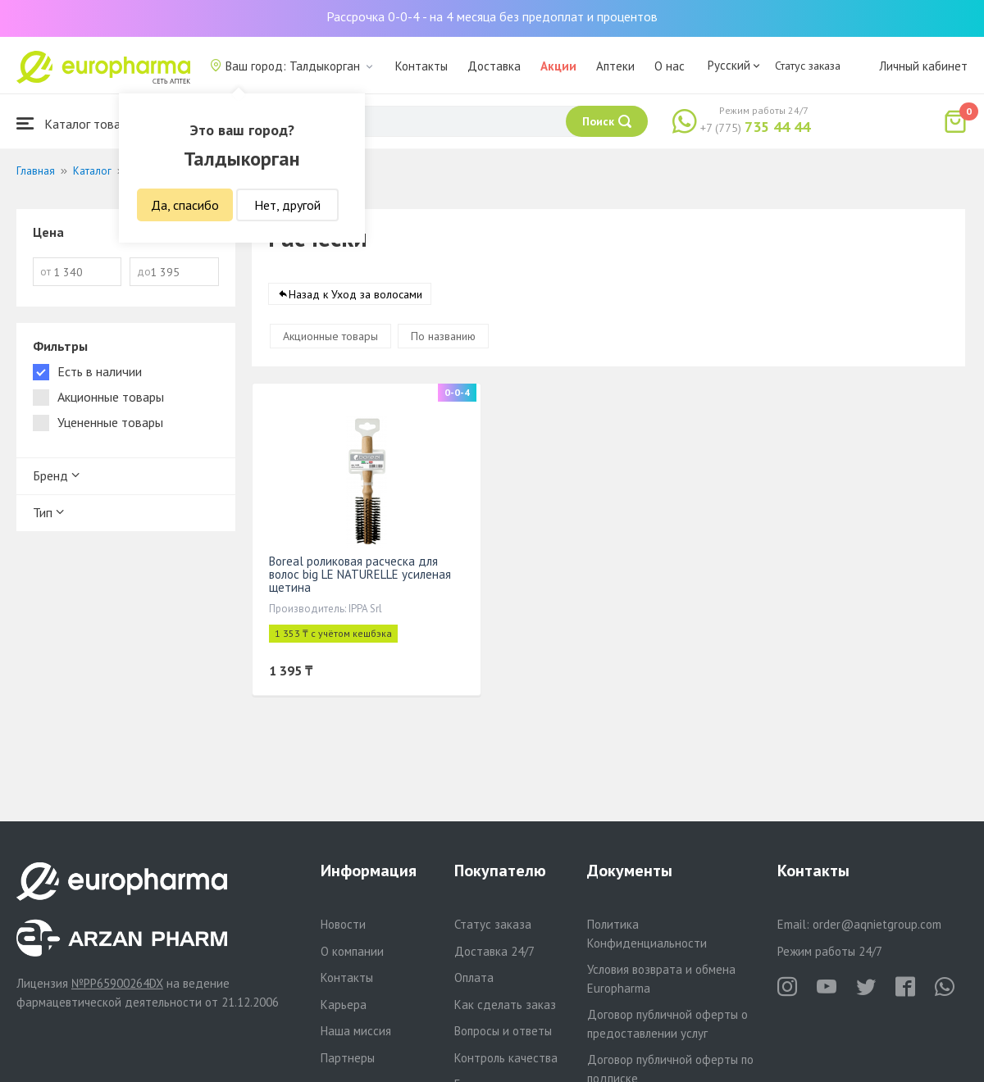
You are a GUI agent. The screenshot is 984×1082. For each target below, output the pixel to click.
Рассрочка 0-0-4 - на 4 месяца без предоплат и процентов (492, 16)
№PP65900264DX (117, 983)
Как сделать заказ (505, 1004)
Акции (558, 66)
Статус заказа (807, 65)
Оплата (474, 977)
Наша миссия (356, 1031)
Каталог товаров (78, 123)
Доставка (494, 66)
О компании (352, 951)
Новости (343, 924)
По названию (443, 336)
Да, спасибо (185, 205)
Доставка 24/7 (494, 951)
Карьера (344, 1004)
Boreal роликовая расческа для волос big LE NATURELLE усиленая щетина (360, 574)
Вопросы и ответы (503, 1031)
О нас (669, 66)
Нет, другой (287, 205)
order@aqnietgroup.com (877, 924)
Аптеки (615, 66)
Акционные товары (330, 336)
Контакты (421, 66)
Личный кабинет (923, 66)
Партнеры (348, 1058)
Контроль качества (506, 1058)
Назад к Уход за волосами (355, 294)
